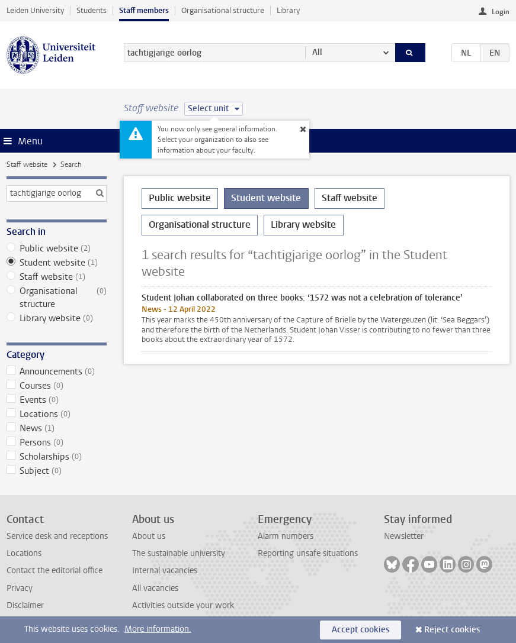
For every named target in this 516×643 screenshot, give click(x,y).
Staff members (144, 10)
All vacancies (155, 588)
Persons (57, 442)
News (57, 428)
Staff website (27, 164)
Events (57, 399)
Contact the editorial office (54, 570)
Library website (57, 318)
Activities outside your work (183, 605)
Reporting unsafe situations (308, 553)
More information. (157, 629)
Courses (57, 385)
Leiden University (35, 10)
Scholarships (57, 456)
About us (148, 536)
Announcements (57, 371)
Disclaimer (25, 605)
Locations (57, 414)
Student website (57, 262)
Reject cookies (452, 629)
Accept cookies (360, 629)
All (317, 52)
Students (91, 10)
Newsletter (404, 536)
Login (500, 12)
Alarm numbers (285, 536)
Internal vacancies (164, 570)
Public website (57, 248)
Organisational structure (222, 10)
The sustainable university (178, 553)
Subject (57, 470)
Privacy (20, 588)
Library (288, 10)
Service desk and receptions (57, 536)
